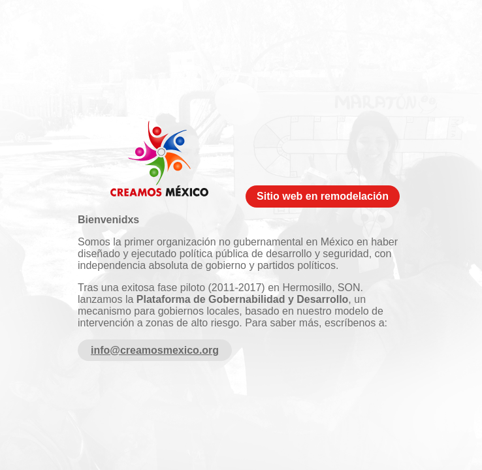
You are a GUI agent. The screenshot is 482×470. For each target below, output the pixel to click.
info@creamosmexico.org (155, 350)
